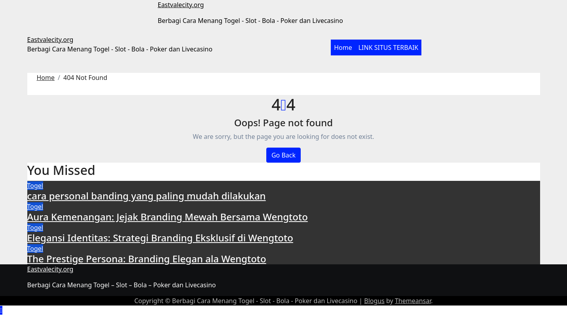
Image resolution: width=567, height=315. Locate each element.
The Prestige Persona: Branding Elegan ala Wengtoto (146, 258)
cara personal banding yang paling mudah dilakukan (146, 195)
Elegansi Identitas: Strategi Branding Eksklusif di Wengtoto (160, 237)
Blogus (374, 300)
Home (343, 47)
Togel (35, 185)
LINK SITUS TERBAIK (388, 47)
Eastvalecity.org (181, 4)
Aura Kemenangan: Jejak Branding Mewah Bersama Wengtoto (167, 216)
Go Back (283, 155)
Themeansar (413, 300)
